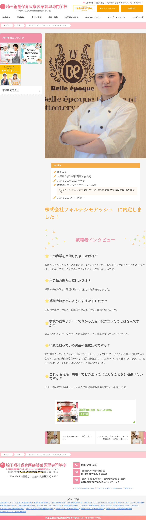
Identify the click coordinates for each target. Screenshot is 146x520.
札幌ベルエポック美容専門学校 (92, 509)
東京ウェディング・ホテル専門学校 (13, 512)
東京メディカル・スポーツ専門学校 (131, 502)
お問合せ (88, 2)
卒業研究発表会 (10, 90)
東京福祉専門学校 (58, 502)
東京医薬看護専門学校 (42, 502)
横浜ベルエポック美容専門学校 (119, 505)
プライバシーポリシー (84, 488)
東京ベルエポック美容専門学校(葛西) (39, 509)
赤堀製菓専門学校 (70, 505)
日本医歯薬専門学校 (74, 502)
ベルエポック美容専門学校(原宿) (12, 509)
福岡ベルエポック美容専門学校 (67, 509)
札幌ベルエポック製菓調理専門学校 (119, 509)
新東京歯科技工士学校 (8, 505)
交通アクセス (136, 2)
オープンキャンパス (108, 8)
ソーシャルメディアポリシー (109, 488)
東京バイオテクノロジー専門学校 (49, 505)
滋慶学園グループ (6, 502)
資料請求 (132, 8)
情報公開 (99, 2)
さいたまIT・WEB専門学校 (89, 505)
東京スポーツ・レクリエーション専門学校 (99, 502)
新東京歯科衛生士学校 (26, 505)
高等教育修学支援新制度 (116, 2)
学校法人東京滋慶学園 (23, 502)
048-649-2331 (85, 465)
